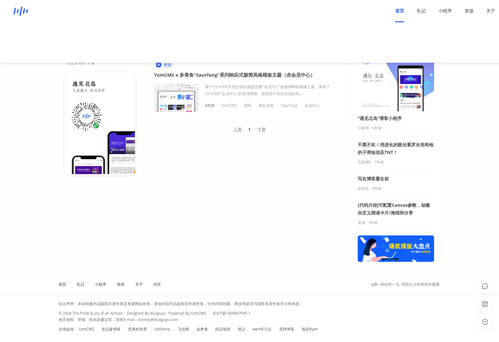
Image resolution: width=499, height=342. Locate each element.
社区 (443, 11)
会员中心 (312, 105)
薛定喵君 (222, 329)
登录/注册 (470, 11)
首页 (330, 11)
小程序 (376, 11)
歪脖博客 (286, 329)
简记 (241, 329)
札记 (352, 11)
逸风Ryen (310, 329)
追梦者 (202, 329)
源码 (247, 105)
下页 (261, 130)
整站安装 (266, 105)
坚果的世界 (137, 329)
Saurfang (289, 105)
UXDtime (162, 329)
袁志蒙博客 (111, 329)
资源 (400, 11)
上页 (237, 130)
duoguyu (157, 313)
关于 (421, 11)
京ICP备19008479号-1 (231, 313)
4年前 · (211, 105)
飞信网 (183, 329)
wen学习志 (262, 329)
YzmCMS (228, 105)
